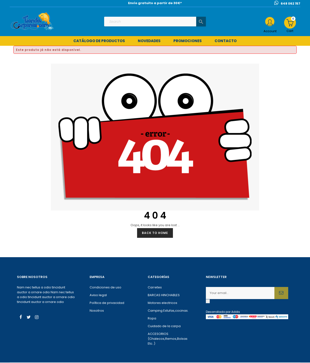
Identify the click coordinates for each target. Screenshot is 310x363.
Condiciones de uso (105, 288)
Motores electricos (162, 303)
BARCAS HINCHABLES (164, 295)
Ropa (152, 319)
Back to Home (155, 233)
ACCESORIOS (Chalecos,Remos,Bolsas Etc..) (167, 339)
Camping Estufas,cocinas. (168, 311)
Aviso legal (98, 295)
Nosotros (97, 311)
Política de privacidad (107, 303)
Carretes (155, 288)
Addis (235, 312)
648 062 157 (290, 3)
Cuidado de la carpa (164, 326)
